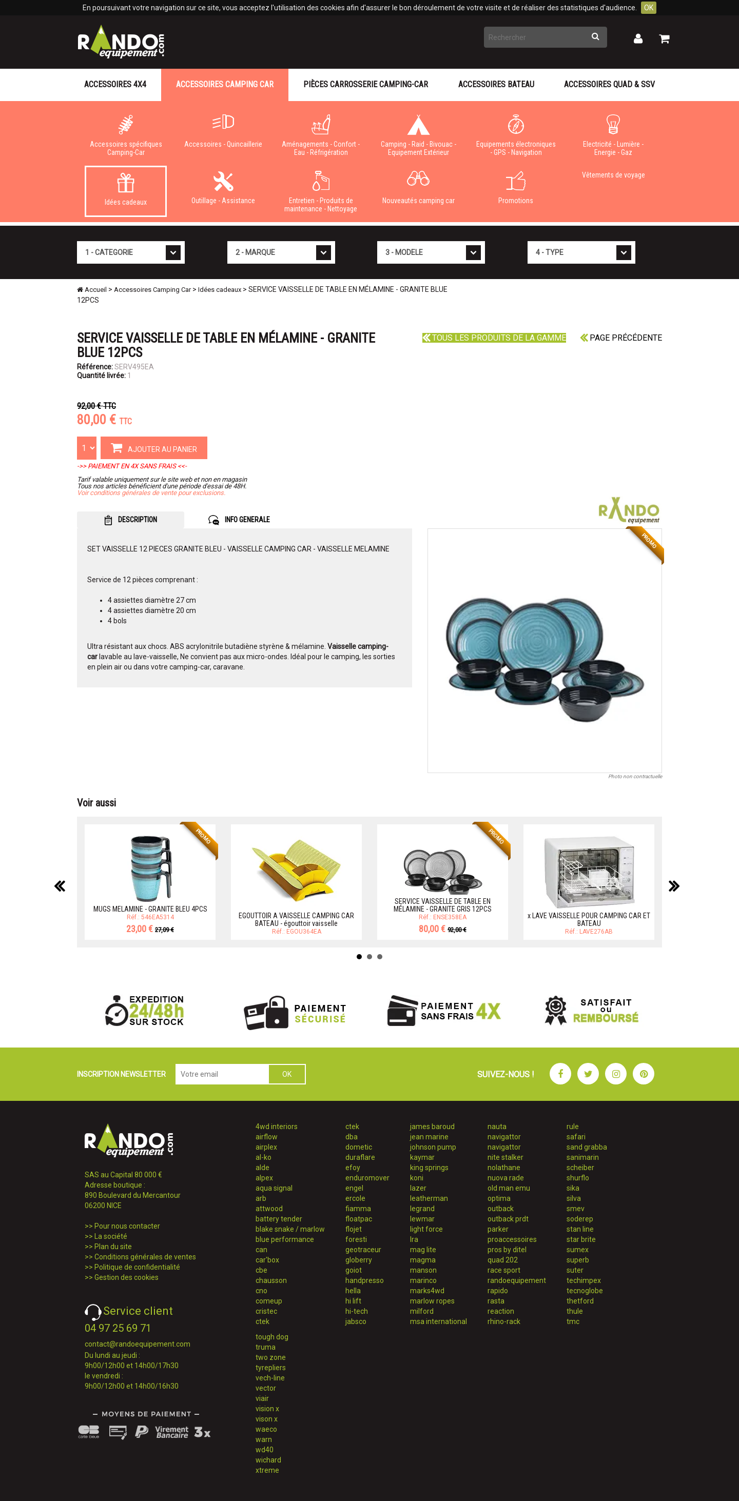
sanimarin (583, 1157)
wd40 (265, 1450)
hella (353, 1291)
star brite (581, 1239)
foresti (356, 1239)
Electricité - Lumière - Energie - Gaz (613, 135)
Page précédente (621, 338)
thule (575, 1311)
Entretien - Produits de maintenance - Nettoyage (321, 192)
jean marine (429, 1137)
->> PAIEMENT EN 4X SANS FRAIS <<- (132, 466)
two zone (271, 1357)
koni (416, 1178)
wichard (268, 1460)
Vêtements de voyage (613, 175)
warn (264, 1439)
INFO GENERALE (239, 520)
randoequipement (517, 1280)
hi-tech (356, 1311)
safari (576, 1137)
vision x (267, 1409)
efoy (352, 1167)
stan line (580, 1229)
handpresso (364, 1280)
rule (573, 1126)
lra (414, 1239)
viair (262, 1398)
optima (499, 1198)
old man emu (509, 1188)
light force (426, 1229)
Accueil (92, 289)
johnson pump (433, 1147)
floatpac (358, 1219)
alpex (264, 1178)
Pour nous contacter (127, 1226)
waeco (266, 1429)
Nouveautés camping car (418, 188)
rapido (498, 1291)
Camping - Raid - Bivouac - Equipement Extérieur (418, 135)
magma (423, 1260)
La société (110, 1236)
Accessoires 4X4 (115, 84)
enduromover (367, 1178)
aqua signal (274, 1188)
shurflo (578, 1178)
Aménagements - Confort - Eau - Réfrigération (321, 135)
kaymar (422, 1157)
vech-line (270, 1378)
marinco (423, 1280)
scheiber (580, 1167)
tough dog (272, 1337)
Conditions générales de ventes (145, 1257)
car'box (267, 1260)
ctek (262, 1321)
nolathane (504, 1167)
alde (262, 1167)
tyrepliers (271, 1368)
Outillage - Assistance (223, 188)
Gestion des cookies (126, 1277)
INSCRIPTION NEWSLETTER (121, 1074)
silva (574, 1198)
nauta (497, 1126)
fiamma (358, 1208)
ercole (355, 1198)
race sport (504, 1270)
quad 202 (503, 1260)
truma (266, 1347)
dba (351, 1137)
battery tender (279, 1219)
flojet (353, 1229)
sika (573, 1188)
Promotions (516, 188)
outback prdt (508, 1219)
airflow (267, 1137)
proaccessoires (512, 1239)
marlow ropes (432, 1301)
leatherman (429, 1198)
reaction (501, 1311)
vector (266, 1388)
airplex (266, 1147)
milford (422, 1311)
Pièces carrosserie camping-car (365, 84)
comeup (269, 1301)
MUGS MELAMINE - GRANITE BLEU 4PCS (150, 909)
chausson (271, 1280)
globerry (358, 1260)
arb (261, 1198)
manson (423, 1270)
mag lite (423, 1250)
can (261, 1250)
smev (576, 1208)
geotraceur (363, 1250)
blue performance (285, 1239)
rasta (496, 1301)
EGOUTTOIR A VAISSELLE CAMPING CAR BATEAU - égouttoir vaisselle (296, 919)
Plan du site (113, 1246)
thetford (580, 1301)
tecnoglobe (585, 1291)
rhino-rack (504, 1321)
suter (575, 1270)
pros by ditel (507, 1250)
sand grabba (587, 1147)
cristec (266, 1311)
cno (261, 1291)
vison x (267, 1419)
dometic (358, 1147)
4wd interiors (277, 1126)
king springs (429, 1167)
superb (578, 1260)
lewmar (422, 1219)
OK (648, 8)
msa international (438, 1321)
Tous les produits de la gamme (494, 338)
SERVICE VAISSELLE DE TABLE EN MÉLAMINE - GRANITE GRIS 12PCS (443, 905)
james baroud (432, 1126)
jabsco (355, 1321)
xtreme (267, 1470)
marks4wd (427, 1291)
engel (354, 1188)
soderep (580, 1219)
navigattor (504, 1137)
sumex (578, 1250)
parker (498, 1229)
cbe (261, 1270)
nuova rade (506, 1178)
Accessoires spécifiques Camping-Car (126, 135)
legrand (422, 1208)
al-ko (263, 1157)
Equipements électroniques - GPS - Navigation (516, 135)
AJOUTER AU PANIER (154, 447)
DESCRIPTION (130, 520)
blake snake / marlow (290, 1229)
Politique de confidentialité (137, 1267)
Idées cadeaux (125, 189)
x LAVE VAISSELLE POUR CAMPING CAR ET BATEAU (589, 919)
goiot (353, 1270)
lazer (418, 1188)
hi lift (353, 1301)
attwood (269, 1208)
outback (501, 1208)
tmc (573, 1321)
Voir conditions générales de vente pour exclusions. (151, 493)
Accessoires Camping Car (225, 84)
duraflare (360, 1157)
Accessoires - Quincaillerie (223, 131)
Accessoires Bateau (496, 84)
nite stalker (505, 1157)
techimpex (584, 1280)
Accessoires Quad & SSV (609, 84)
